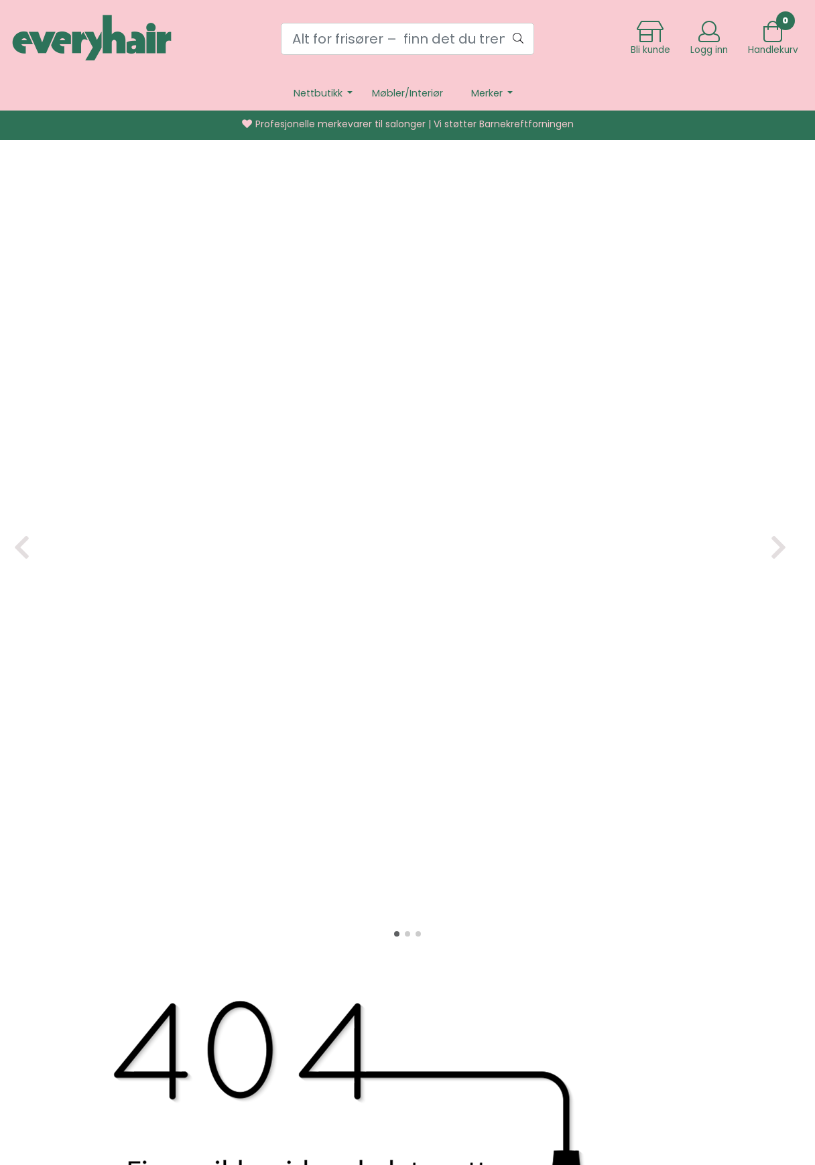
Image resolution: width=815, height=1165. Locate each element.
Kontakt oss (618, 933)
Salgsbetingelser (631, 956)
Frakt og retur (624, 865)
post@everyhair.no (433, 983)
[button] (396, 458)
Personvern (617, 888)
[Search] (408, 39)
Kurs (598, 979)
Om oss (607, 910)
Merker (488, 93)
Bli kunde (610, 1002)
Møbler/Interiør (407, 93)
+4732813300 (435, 960)
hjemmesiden (676, 785)
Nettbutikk (319, 93)
